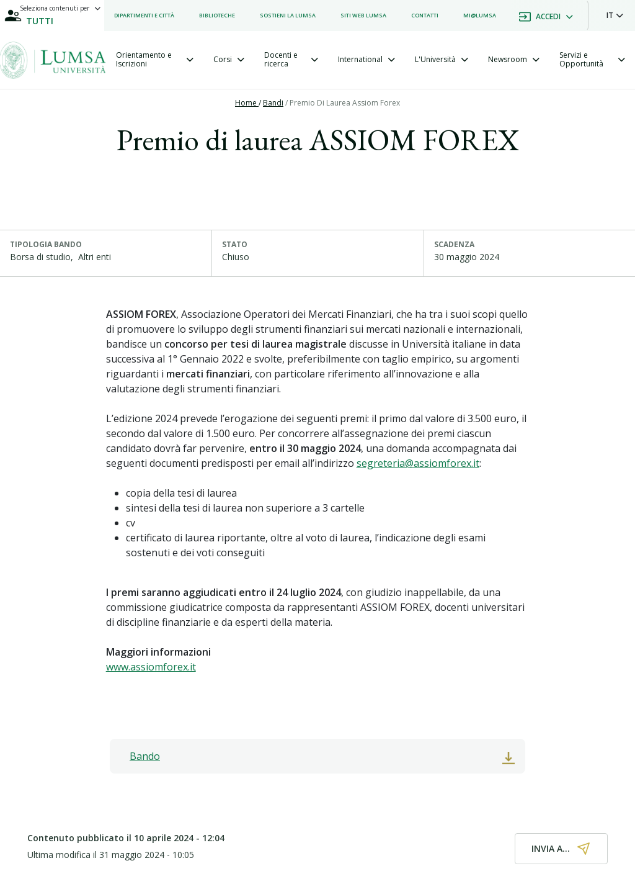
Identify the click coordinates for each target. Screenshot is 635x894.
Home (247, 102)
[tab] (154, 60)
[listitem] (144, 15)
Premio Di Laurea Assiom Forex (345, 102)
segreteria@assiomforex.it (418, 463)
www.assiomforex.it (151, 667)
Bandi (273, 102)
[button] (614, 15)
